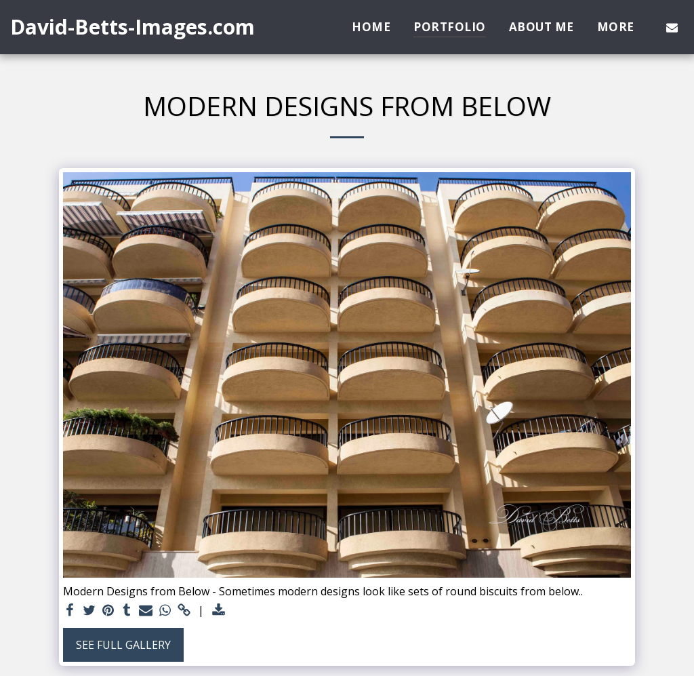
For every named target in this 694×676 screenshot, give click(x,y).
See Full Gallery (123, 644)
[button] (672, 27)
